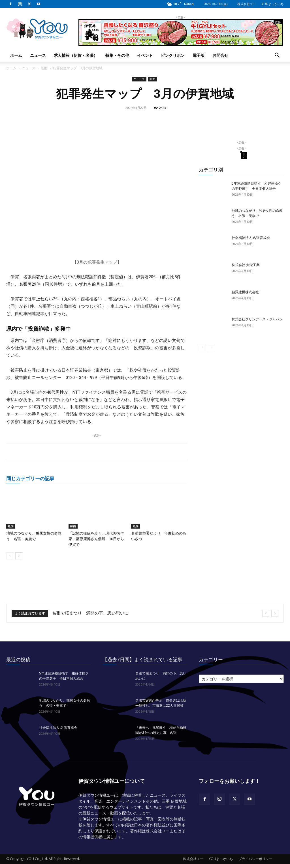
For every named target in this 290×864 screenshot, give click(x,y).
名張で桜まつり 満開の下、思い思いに (90, 613)
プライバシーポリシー (255, 858)
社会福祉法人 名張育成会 (251, 238)
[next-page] (18, 555)
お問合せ (220, 55)
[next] (274, 613)
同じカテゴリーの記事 (30, 478)
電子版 (198, 55)
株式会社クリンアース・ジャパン (257, 319)
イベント (145, 55)
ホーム (16, 55)
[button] (277, 56)
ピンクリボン (173, 55)
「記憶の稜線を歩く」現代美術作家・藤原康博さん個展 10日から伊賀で (96, 539)
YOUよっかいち (272, 4)
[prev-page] (9, 555)
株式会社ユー (246, 4)
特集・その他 (117, 55)
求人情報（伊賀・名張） (75, 55)
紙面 (44, 68)
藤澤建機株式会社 (245, 292)
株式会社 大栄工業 (246, 265)
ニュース (38, 55)
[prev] (265, 613)
